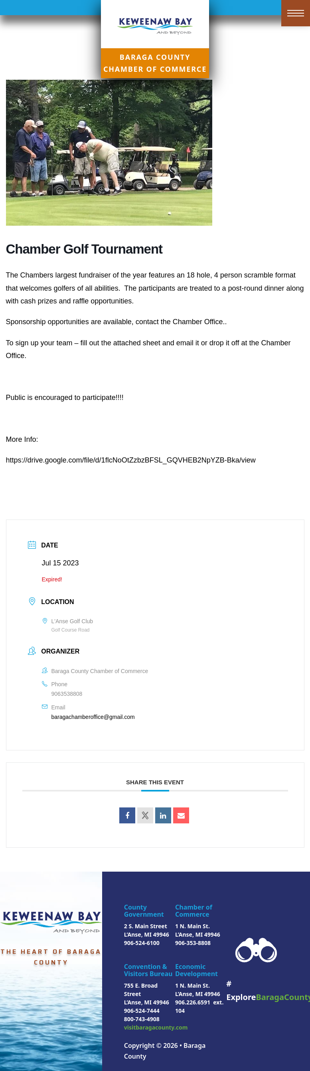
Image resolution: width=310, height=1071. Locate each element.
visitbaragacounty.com (156, 1027)
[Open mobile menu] (295, 13)
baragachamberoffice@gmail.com (93, 717)
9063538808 (67, 694)
